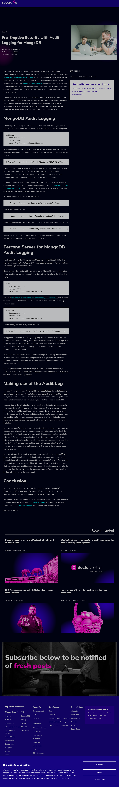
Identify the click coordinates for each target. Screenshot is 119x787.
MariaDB (8, 720)
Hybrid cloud (37, 735)
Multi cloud (37, 742)
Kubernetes (37, 739)
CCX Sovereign (38, 753)
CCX (23, 712)
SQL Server (25, 730)
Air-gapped (37, 731)
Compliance (75, 718)
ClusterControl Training (57, 722)
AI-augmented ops (40, 728)
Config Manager (38, 502)
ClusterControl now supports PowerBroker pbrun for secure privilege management (87, 541)
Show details (99, 779)
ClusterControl (11, 712)
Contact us (75, 715)
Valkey (7, 751)
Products (37, 707)
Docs (50, 711)
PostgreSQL (9, 723)
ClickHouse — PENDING (10, 731)
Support (52, 715)
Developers (54, 707)
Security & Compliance (78, 76)
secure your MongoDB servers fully (18, 77)
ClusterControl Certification (59, 725)
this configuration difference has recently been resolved (34, 298)
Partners (74, 725)
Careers (74, 722)
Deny (99, 772)
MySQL (8, 716)
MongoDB (92, 76)
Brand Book (75, 729)
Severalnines (77, 707)
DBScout (36, 718)
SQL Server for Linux (12, 727)
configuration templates (22, 505)
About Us (74, 711)
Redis (7, 755)
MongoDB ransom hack (32, 83)
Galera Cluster (10, 737)
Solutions (37, 724)
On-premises (37, 746)
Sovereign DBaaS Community (59, 718)
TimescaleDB (9, 740)
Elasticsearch (9, 744)
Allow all (99, 765)
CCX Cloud (37, 749)
